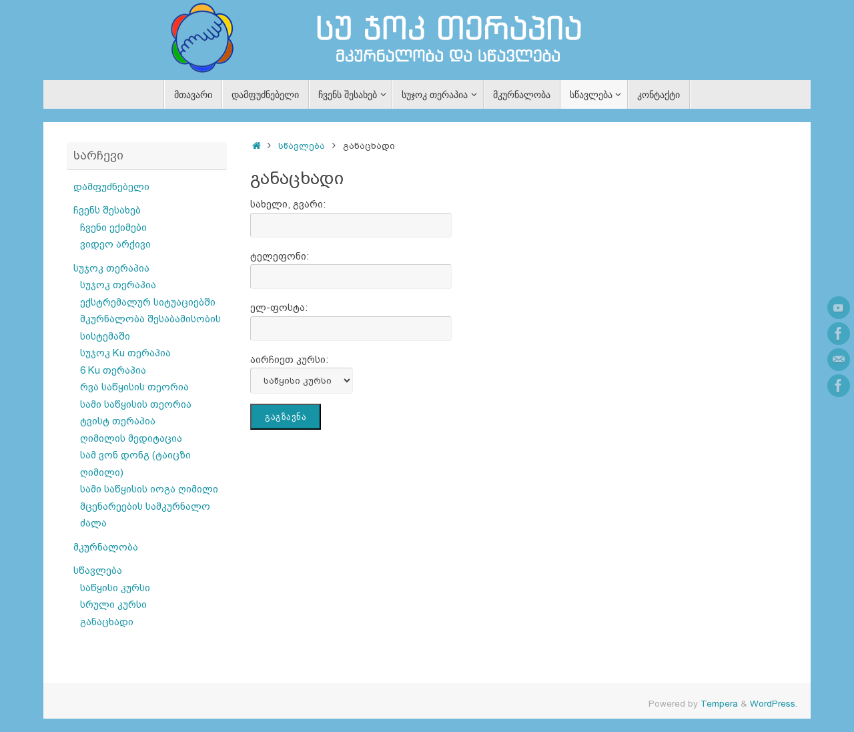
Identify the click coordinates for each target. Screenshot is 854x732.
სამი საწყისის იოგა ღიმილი (149, 488)
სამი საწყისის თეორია (135, 404)
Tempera (719, 704)
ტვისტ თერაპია (117, 420)
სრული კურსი (113, 604)
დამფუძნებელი (111, 186)
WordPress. (773, 704)
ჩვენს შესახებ (107, 210)
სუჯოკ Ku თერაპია (125, 352)
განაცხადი (106, 621)
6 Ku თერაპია (113, 370)
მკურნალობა (105, 547)
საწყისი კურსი (115, 587)
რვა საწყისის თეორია (134, 386)
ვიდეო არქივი (115, 244)
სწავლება (301, 146)
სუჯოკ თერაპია (111, 268)
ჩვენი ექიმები (113, 227)
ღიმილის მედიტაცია (131, 438)
